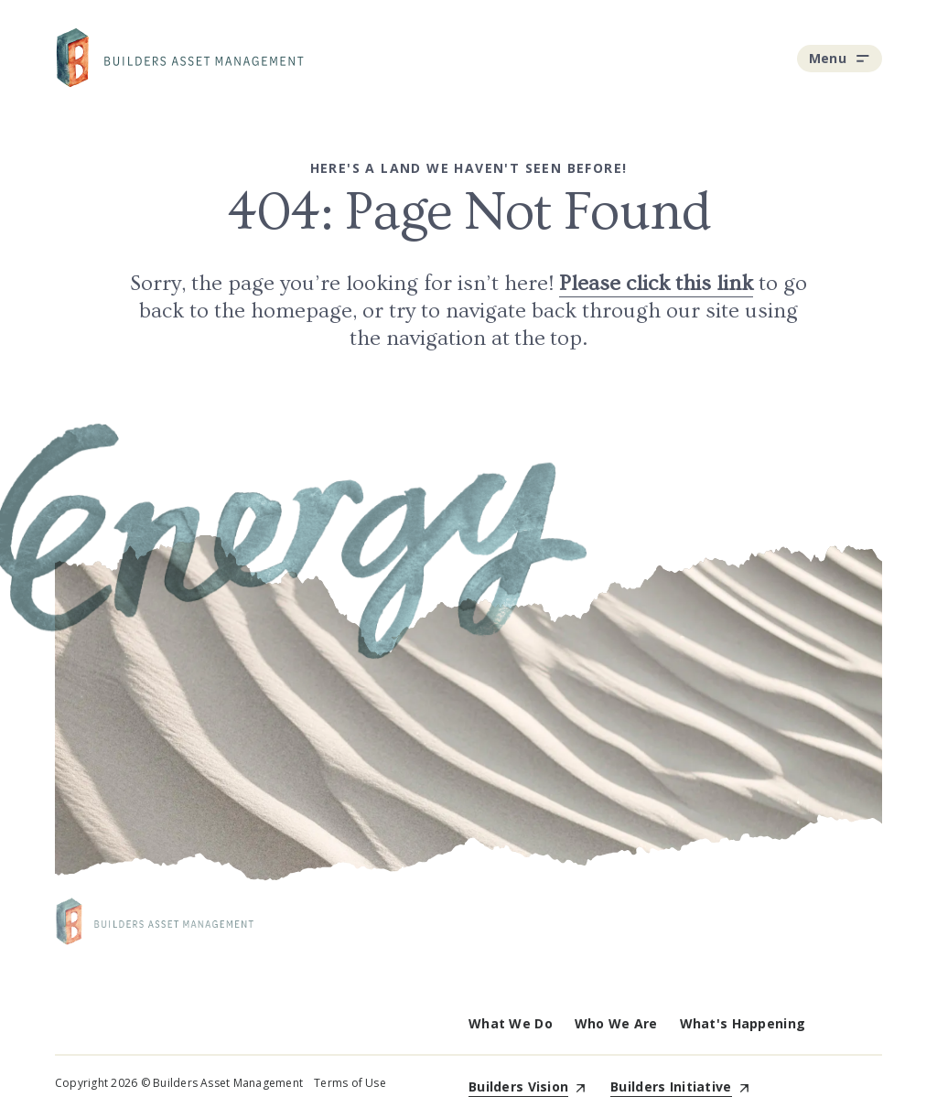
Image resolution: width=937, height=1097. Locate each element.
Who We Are (616, 1023)
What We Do (510, 1023)
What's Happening (742, 1023)
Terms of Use (350, 1083)
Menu (839, 58)
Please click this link (656, 283)
